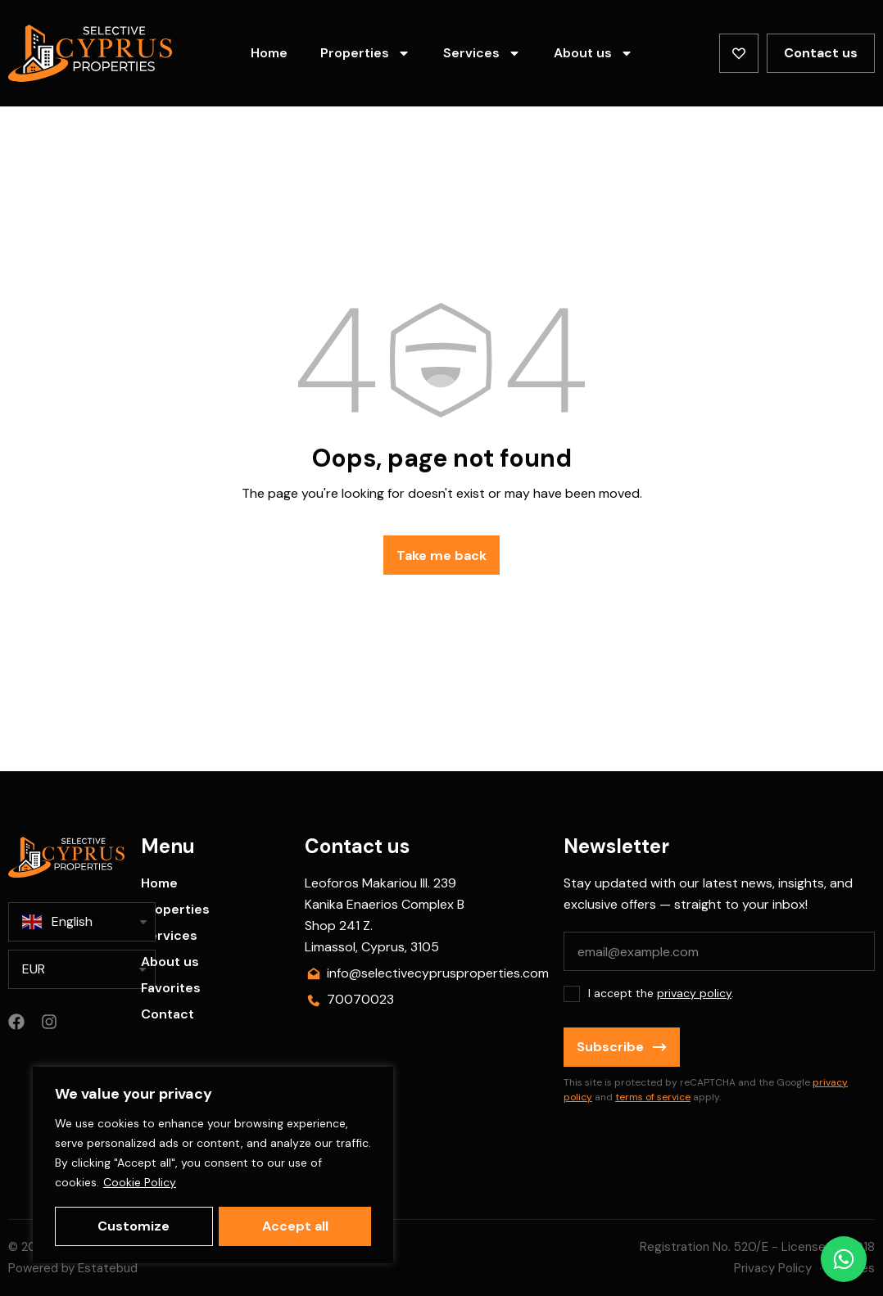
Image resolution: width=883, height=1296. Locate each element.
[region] (213, 1165)
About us (593, 53)
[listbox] (82, 969)
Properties (365, 53)
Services (482, 53)
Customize (133, 1226)
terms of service (653, 1097)
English (57, 922)
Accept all (295, 1226)
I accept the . (661, 993)
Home (269, 52)
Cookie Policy (139, 1183)
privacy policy (694, 993)
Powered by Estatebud (73, 1268)
